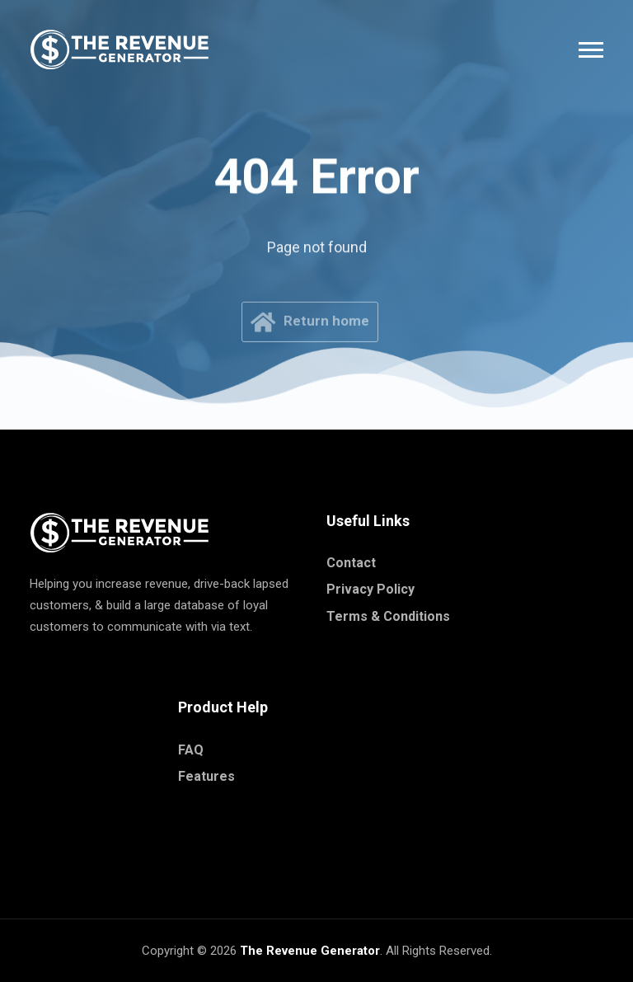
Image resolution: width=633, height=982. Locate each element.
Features (206, 776)
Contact (351, 563)
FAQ (191, 750)
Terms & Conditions (388, 616)
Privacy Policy (370, 589)
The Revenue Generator (310, 950)
